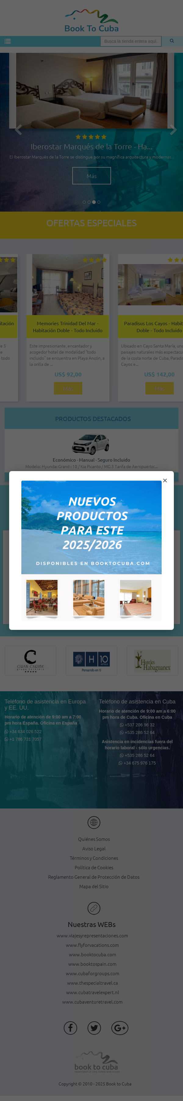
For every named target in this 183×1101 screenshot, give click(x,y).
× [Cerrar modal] (165, 480)
